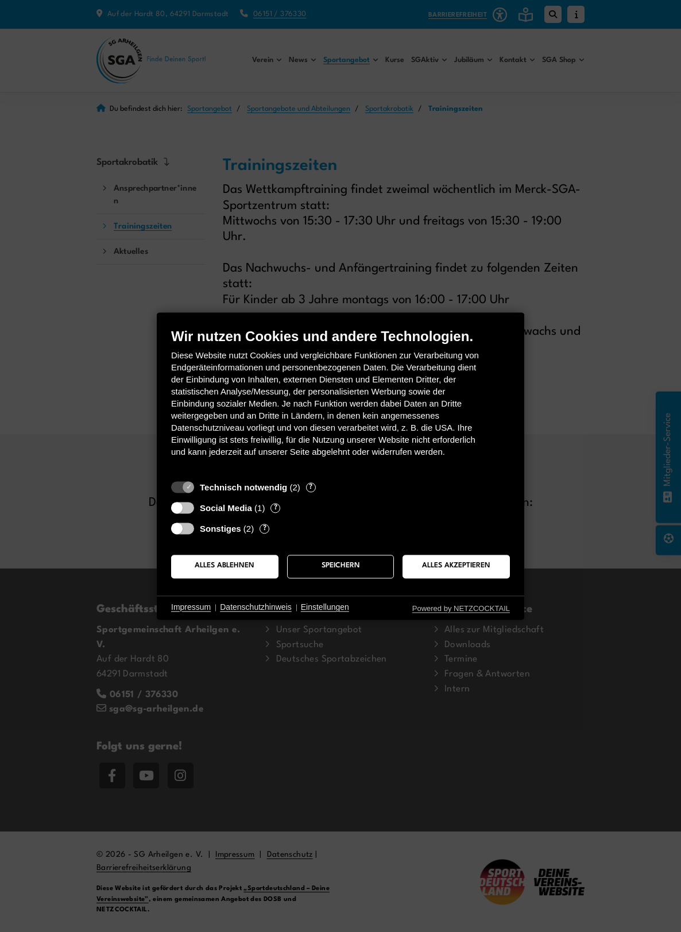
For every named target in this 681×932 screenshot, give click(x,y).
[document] (340, 401)
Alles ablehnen (224, 566)
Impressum (191, 607)
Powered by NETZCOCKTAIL (461, 608)
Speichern (341, 566)
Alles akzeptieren (456, 566)
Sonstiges (220, 528)
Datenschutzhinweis (256, 607)
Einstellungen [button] (325, 607)
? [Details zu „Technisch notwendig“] (310, 487)
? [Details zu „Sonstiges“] (264, 528)
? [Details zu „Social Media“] (275, 507)
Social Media (226, 508)
